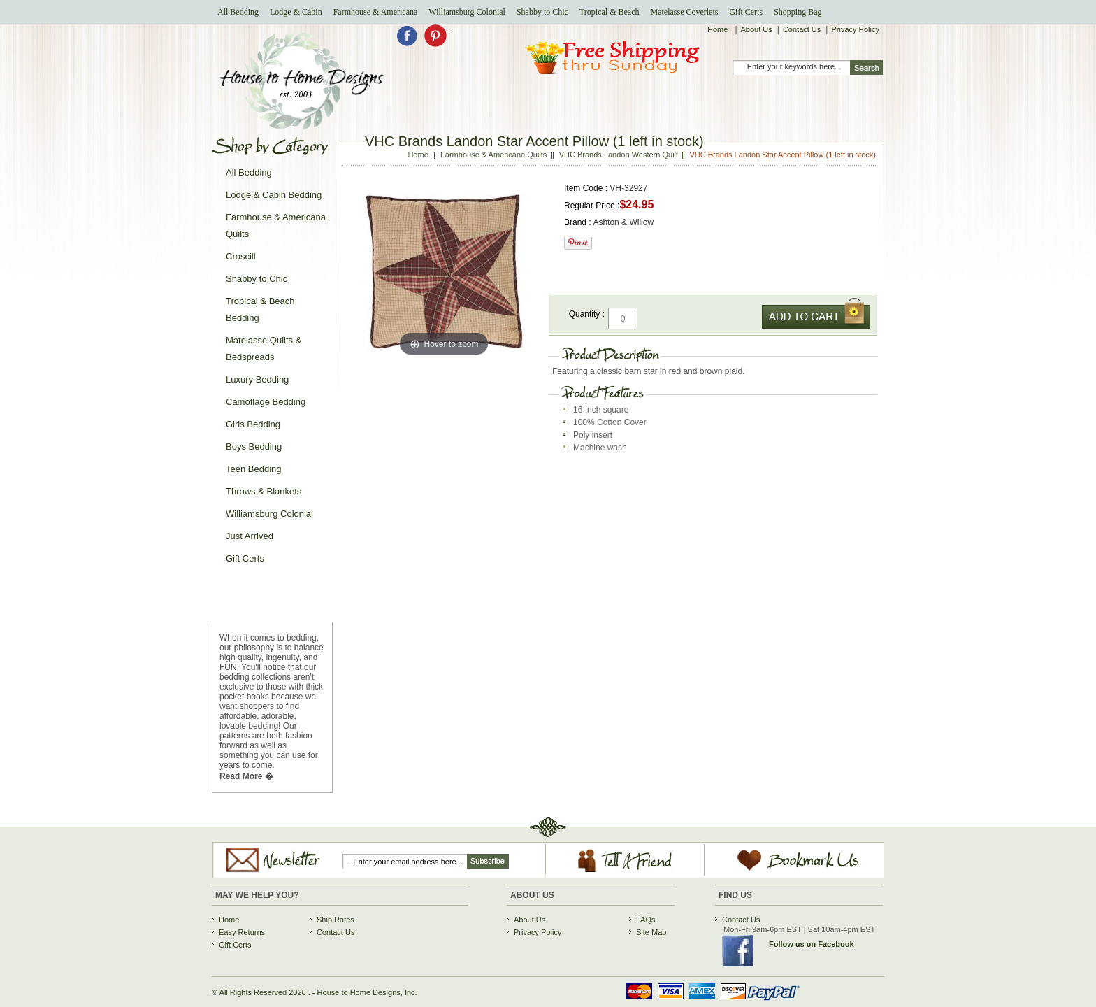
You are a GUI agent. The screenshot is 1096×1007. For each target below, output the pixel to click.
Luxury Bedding (257, 379)
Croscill (241, 256)
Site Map (651, 932)
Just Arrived (249, 536)
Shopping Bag (797, 12)
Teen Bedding (254, 469)
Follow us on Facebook (811, 944)
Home (718, 29)
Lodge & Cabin (296, 12)
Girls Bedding (253, 424)
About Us (756, 29)
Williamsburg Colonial (466, 12)
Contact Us (802, 29)
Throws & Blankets (263, 491)
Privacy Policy (855, 29)
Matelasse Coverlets (684, 12)
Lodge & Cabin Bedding (274, 195)
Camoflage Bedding (265, 402)
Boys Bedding (254, 446)
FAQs (646, 919)
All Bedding (238, 12)
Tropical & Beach (609, 12)
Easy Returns (242, 932)
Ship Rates (335, 919)
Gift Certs (746, 12)
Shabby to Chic (542, 12)
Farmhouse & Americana (375, 12)
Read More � (246, 776)
